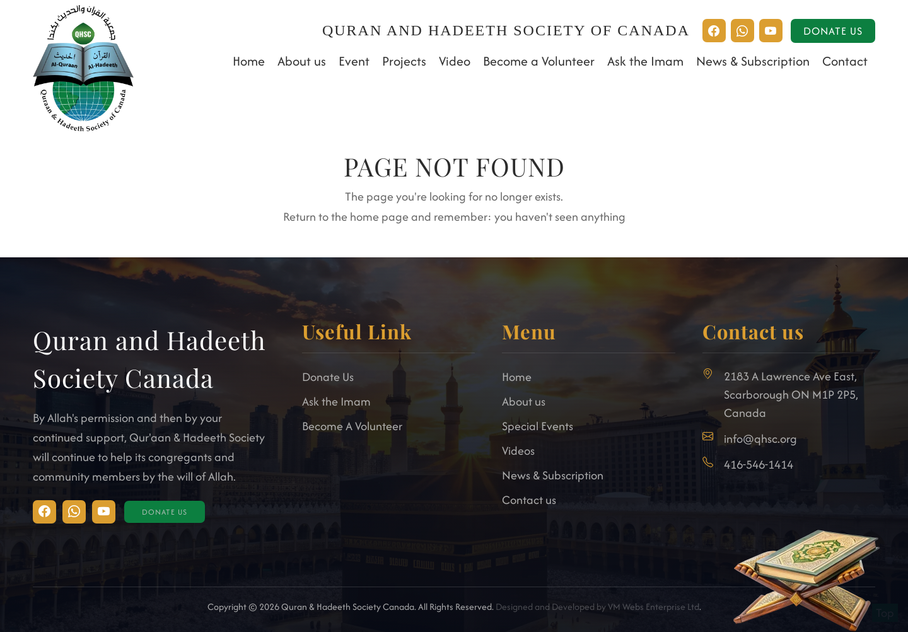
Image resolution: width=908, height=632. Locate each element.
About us (301, 61)
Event (354, 61)
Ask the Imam (645, 61)
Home (249, 61)
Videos (518, 450)
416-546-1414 (758, 464)
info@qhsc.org (760, 438)
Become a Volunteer (539, 61)
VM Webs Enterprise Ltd (653, 606)
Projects (404, 61)
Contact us (529, 499)
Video (454, 61)
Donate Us (833, 30)
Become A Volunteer (352, 426)
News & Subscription (753, 61)
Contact (845, 61)
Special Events (537, 426)
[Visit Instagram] (44, 512)
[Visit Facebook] (74, 512)
